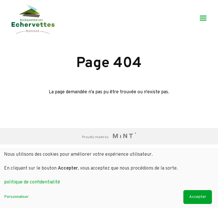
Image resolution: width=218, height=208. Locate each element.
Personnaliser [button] (16, 196)
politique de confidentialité (32, 182)
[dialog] (109, 178)
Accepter (197, 196)
